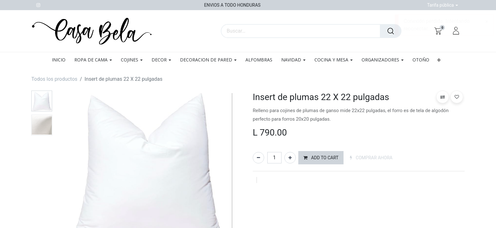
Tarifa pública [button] (441, 5)
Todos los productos (54, 79)
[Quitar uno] (258, 157)
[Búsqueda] (390, 31)
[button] (439, 60)
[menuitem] (61, 60)
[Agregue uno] (290, 157)
